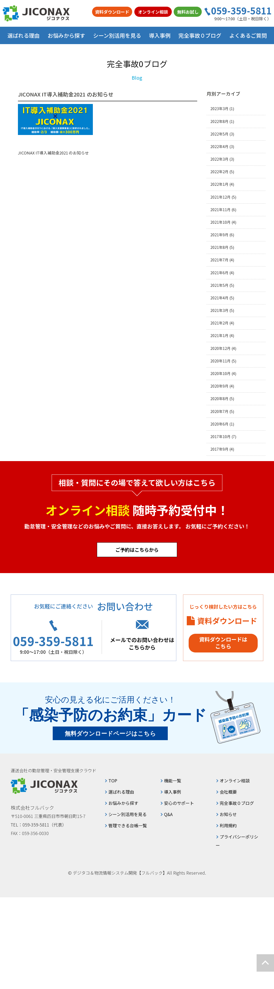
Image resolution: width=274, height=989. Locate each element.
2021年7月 (219, 259)
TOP (112, 780)
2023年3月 (219, 108)
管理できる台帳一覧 (127, 825)
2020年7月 (219, 411)
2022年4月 (219, 146)
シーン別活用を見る (127, 814)
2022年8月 (219, 121)
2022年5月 (219, 134)
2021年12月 (220, 197)
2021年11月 (220, 209)
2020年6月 (219, 424)
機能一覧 (172, 780)
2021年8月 (219, 247)
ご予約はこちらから (137, 549)
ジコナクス (36, 13)
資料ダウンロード (112, 12)
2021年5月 (219, 285)
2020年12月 (220, 348)
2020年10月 (220, 373)
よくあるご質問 (248, 35)
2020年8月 (219, 398)
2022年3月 (219, 159)
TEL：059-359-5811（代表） (38, 824)
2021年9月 (219, 234)
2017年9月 (219, 449)
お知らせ (228, 814)
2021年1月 (219, 335)
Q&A (168, 814)
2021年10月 (220, 222)
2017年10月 (220, 436)
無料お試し (188, 12)
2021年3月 (219, 310)
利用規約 (228, 825)
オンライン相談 (153, 12)
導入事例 (159, 35)
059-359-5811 (241, 10)
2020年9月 (219, 386)
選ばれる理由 (23, 35)
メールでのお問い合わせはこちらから (142, 643)
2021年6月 (219, 272)
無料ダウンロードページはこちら (110, 733)
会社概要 (228, 792)
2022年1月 (219, 184)
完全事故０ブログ (199, 35)
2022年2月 (219, 171)
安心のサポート (179, 803)
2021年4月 (219, 297)
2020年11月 (220, 361)
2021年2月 (219, 323)
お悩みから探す (123, 803)
